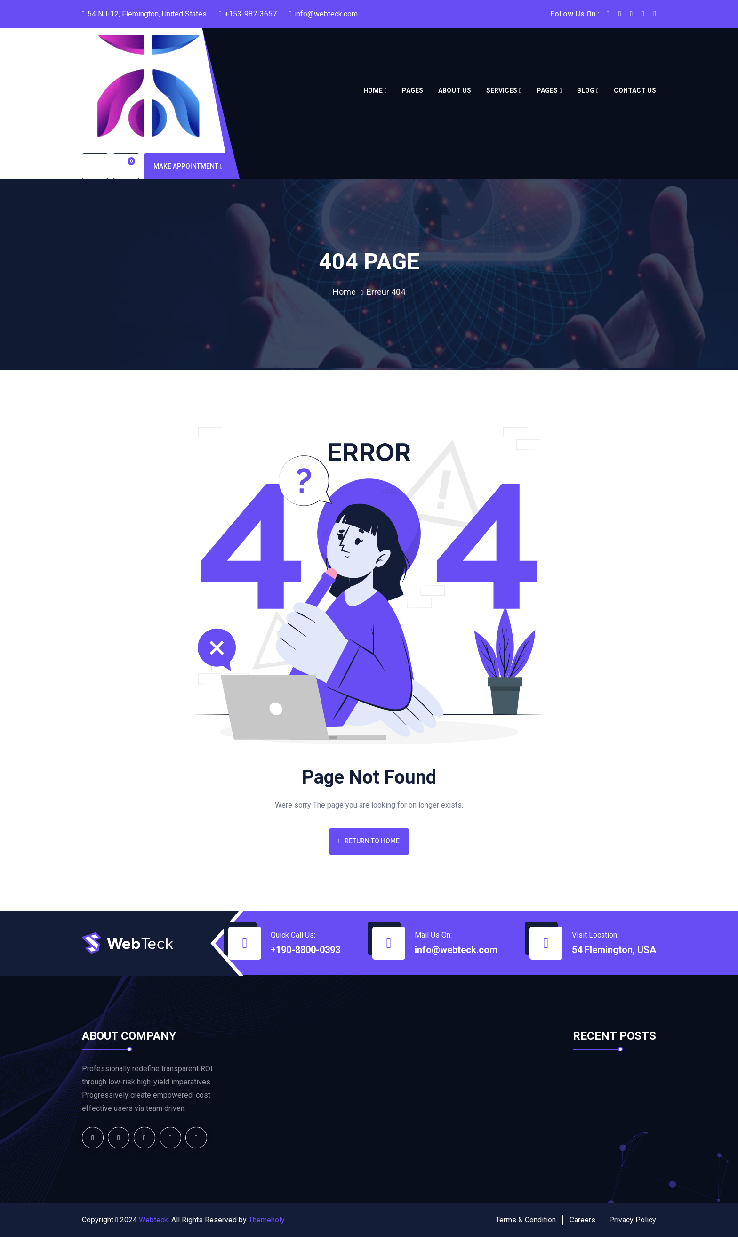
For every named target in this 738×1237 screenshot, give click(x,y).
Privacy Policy (632, 1219)
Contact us (635, 90)
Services (501, 90)
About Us (454, 90)
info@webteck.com (326, 13)
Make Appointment (188, 166)
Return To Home (369, 841)
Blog (585, 90)
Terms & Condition (526, 1219)
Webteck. (154, 1219)
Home (373, 90)
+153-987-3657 (251, 13)
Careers (582, 1219)
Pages (412, 90)
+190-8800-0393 (305, 949)
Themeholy (267, 1219)
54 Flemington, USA (614, 949)
